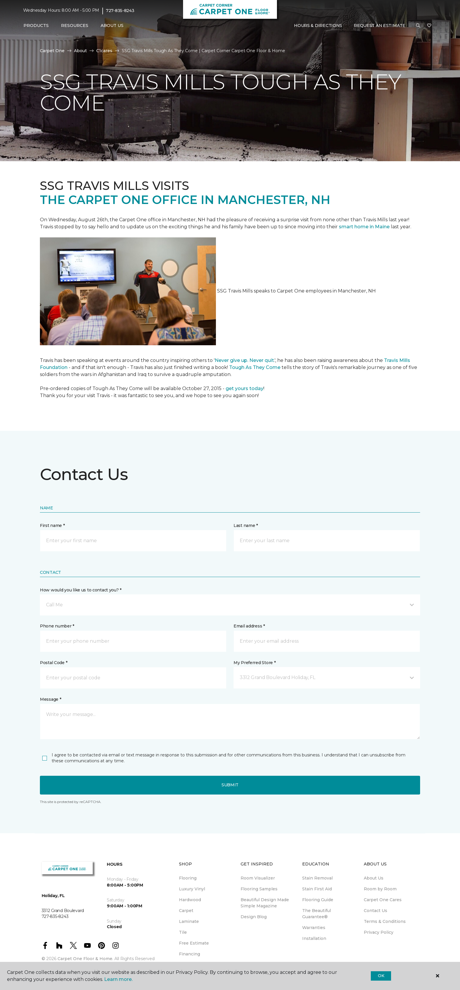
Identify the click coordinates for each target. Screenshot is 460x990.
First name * (52, 525)
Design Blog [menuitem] (254, 916)
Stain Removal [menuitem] (317, 878)
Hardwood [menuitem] (190, 899)
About (80, 50)
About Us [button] (112, 25)
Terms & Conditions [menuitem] (385, 921)
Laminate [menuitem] (189, 921)
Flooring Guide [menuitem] (317, 899)
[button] (418, 25)
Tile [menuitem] (183, 932)
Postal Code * (53, 663)
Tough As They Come (254, 367)
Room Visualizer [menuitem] (258, 878)
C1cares (104, 50)
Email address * (249, 626)
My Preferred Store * (254, 663)
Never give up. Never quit (244, 360)
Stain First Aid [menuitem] (317, 889)
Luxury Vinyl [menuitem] (192, 889)
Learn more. (118, 979)
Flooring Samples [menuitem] (259, 889)
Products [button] (36, 25)
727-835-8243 (120, 10)
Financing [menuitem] (189, 954)
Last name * (246, 525)
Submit (230, 784)
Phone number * (57, 626)
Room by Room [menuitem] (380, 889)
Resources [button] (74, 25)
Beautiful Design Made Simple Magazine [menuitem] (265, 903)
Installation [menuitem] (314, 938)
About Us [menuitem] (373, 878)
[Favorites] (429, 25)
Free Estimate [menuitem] (194, 943)
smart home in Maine (364, 226)
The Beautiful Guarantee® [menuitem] (316, 913)
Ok (381, 975)
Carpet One (52, 50)
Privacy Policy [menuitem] (378, 932)
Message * (50, 699)
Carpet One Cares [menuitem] (383, 899)
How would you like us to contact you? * (80, 590)
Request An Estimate (379, 25)
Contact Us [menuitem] (375, 910)
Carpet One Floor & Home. (85, 958)
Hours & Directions (318, 25)
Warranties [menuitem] (313, 927)
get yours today (244, 388)
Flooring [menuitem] (188, 878)
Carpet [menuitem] (186, 910)
